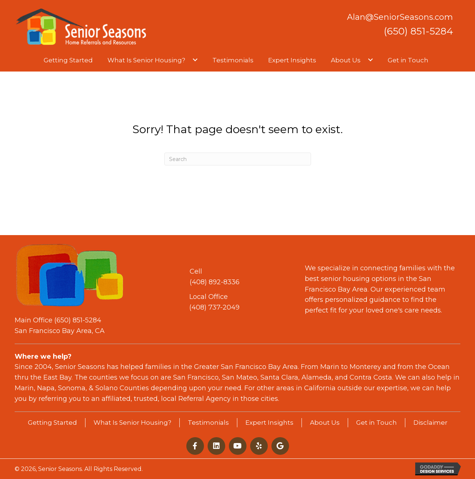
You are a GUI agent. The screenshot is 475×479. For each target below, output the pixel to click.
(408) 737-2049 (214, 307)
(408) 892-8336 (215, 282)
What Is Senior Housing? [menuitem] (132, 422)
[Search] (237, 159)
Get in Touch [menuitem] (376, 422)
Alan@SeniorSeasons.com (400, 17)
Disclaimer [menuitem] (430, 422)
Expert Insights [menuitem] (269, 422)
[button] (195, 59)
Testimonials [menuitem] (208, 422)
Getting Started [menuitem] (52, 422)
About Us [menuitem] (325, 422)
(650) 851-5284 (418, 31)
